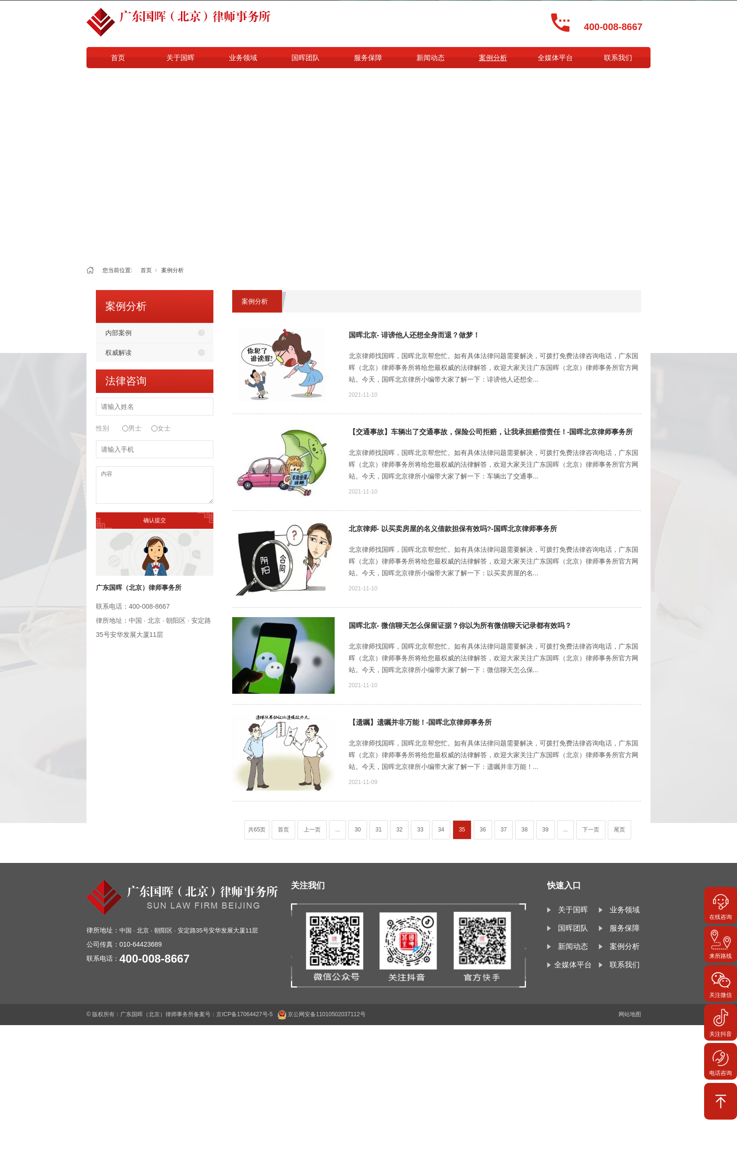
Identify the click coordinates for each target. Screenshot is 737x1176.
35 (462, 829)
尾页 (619, 829)
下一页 (590, 829)
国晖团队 (305, 58)
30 (357, 829)
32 (399, 829)
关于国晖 (180, 58)
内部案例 (118, 333)
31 (379, 829)
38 (524, 829)
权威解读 (118, 352)
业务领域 (243, 58)
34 (441, 829)
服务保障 (368, 58)
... (337, 829)
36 (483, 829)
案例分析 (493, 58)
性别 (102, 428)
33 (420, 829)
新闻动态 (430, 58)
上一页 (312, 829)
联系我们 (618, 58)
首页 (118, 58)
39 (545, 829)
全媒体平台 (555, 58)
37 (504, 829)
